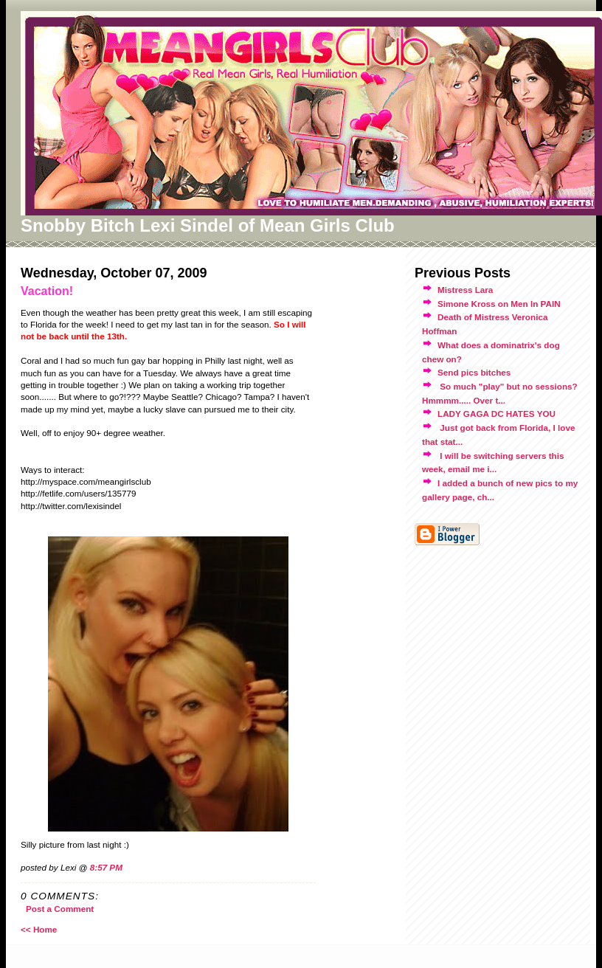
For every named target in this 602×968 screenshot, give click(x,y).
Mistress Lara (465, 289)
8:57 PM (106, 867)
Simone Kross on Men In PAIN (499, 303)
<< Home (39, 929)
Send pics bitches (474, 372)
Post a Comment (60, 908)
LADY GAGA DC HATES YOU (496, 413)
